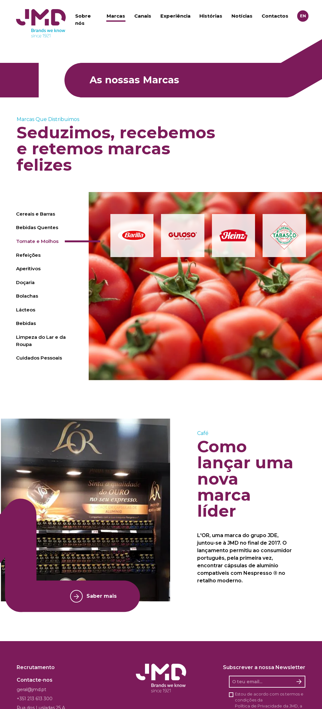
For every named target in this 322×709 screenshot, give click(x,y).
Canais (142, 16)
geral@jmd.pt (31, 689)
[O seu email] (261, 682)
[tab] (49, 214)
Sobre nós (83, 19)
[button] (132, 235)
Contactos (275, 16)
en (303, 15)
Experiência (175, 16)
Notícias (242, 16)
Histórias (210, 16)
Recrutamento (36, 667)
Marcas (116, 16)
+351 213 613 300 (35, 698)
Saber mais (93, 596)
